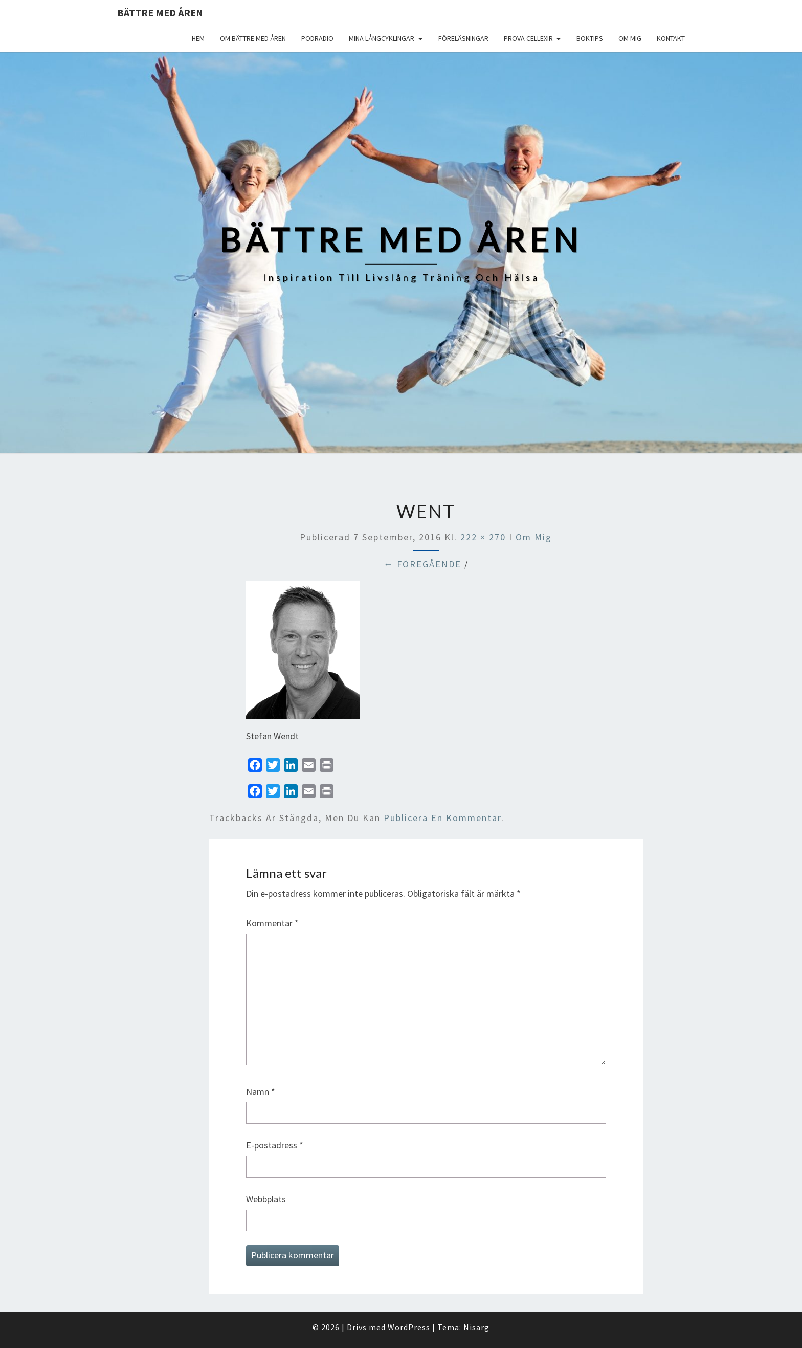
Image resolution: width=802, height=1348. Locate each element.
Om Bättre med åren (253, 38)
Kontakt (671, 38)
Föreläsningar (463, 38)
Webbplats (266, 1199)
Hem (198, 38)
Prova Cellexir (528, 38)
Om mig (629, 38)
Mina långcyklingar (381, 38)
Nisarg (476, 1327)
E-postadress (274, 1145)
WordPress (409, 1327)
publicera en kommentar (442, 818)
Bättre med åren (160, 12)
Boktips (589, 38)
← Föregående (422, 564)
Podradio (317, 38)
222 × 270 (483, 537)
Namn (260, 1091)
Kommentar (272, 923)
